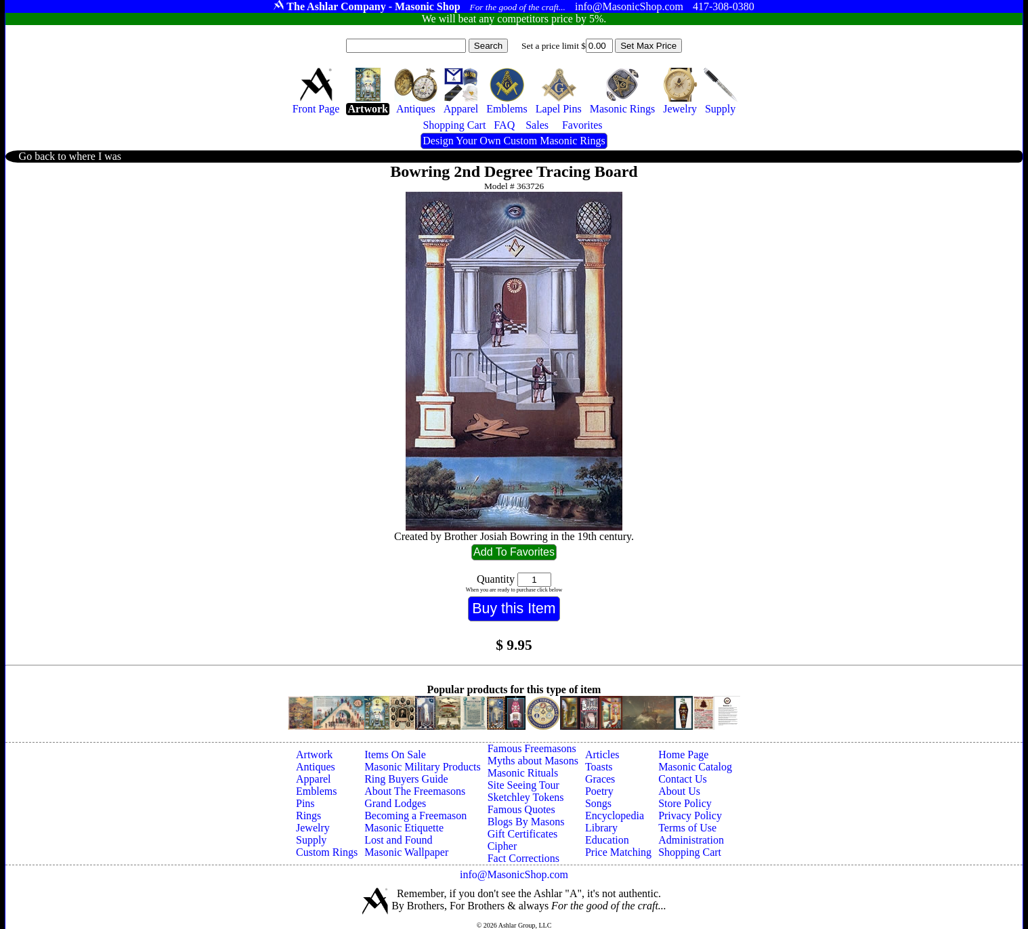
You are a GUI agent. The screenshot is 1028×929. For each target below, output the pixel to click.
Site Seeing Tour (523, 785)
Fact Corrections (523, 858)
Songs (598, 803)
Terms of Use (687, 827)
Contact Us (682, 779)
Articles (602, 754)
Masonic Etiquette (404, 827)
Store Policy (685, 803)
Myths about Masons (533, 760)
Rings (308, 815)
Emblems (316, 791)
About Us (679, 791)
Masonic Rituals (523, 773)
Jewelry (313, 827)
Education (607, 840)
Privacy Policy (690, 815)
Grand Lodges (395, 803)
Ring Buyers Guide (406, 779)
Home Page (683, 754)
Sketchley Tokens (526, 797)
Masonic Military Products (422, 766)
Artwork (314, 754)
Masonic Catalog (695, 766)
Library (601, 827)
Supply (311, 840)
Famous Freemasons (532, 748)
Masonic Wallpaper (406, 852)
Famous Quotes (521, 809)
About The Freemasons (414, 791)
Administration (691, 840)
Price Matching (618, 852)
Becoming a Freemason (415, 815)
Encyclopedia (614, 815)
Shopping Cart (689, 852)
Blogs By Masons (526, 821)
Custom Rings (327, 852)
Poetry (599, 791)
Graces (600, 779)
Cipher (502, 846)
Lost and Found (398, 840)
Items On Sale (395, 754)
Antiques (315, 766)
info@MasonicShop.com (514, 874)
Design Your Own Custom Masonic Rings (514, 140)
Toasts (599, 766)
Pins (305, 803)
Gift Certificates (523, 834)
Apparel (313, 779)
